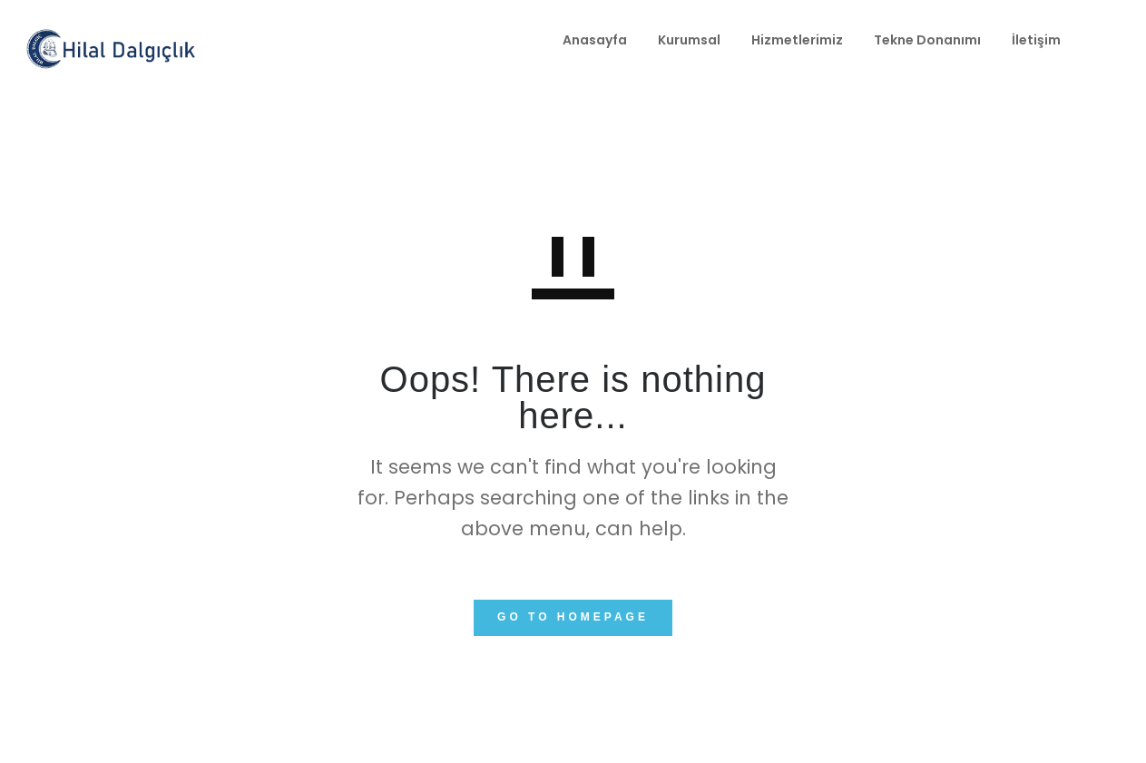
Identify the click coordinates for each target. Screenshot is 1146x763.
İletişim (914, 40)
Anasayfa (473, 40)
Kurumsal (567, 40)
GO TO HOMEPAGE (573, 617)
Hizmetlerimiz (675, 40)
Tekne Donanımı (805, 40)
